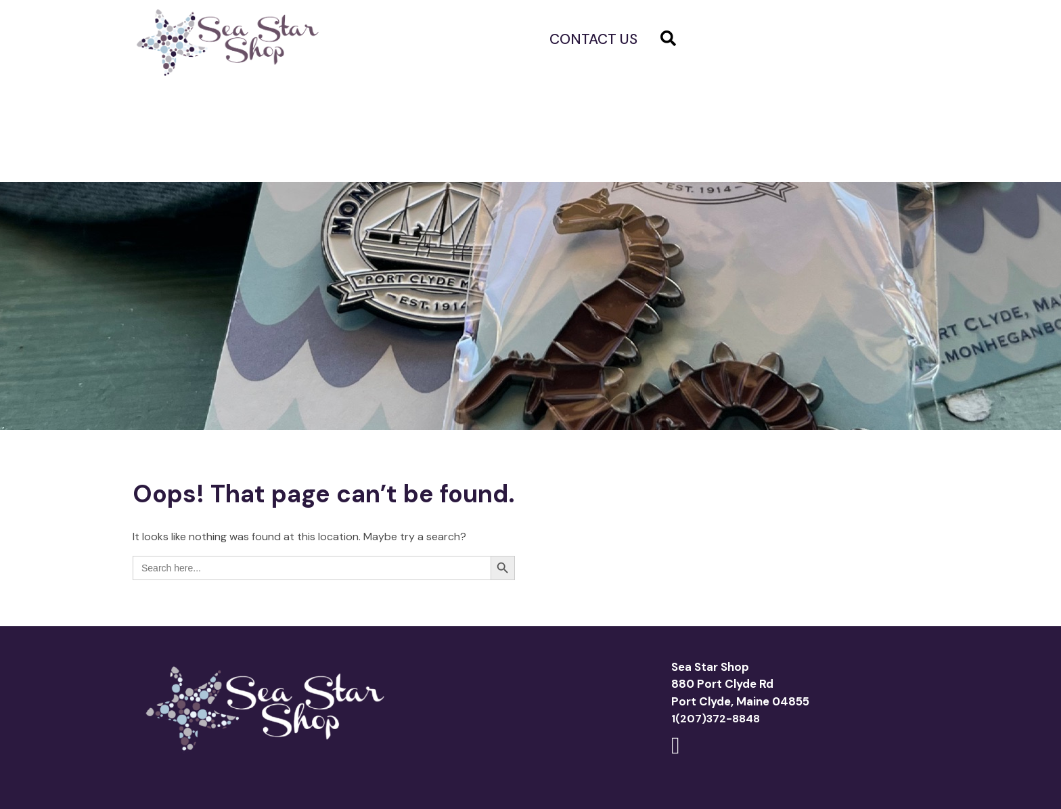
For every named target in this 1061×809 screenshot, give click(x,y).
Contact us (593, 39)
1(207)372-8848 (715, 719)
